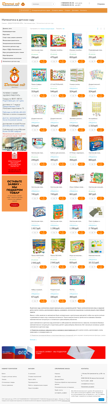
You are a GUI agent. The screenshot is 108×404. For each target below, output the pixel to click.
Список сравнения (7, 385)
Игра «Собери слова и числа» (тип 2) (77, 187)
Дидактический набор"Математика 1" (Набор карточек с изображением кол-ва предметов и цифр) (96, 84)
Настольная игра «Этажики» (75, 221)
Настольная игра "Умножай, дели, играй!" (56, 187)
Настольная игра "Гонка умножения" (38, 187)
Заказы (4, 379)
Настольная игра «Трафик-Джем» (94, 153)
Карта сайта (32, 379)
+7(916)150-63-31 (67, 5)
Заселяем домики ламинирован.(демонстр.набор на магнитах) (76, 118)
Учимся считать (75, 84)
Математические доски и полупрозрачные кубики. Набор (94, 255)
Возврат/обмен (59, 379)
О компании (31, 374)
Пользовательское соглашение (64, 387)
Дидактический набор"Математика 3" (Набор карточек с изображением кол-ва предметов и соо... (58, 118)
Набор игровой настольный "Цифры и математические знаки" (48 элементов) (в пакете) (39, 290)
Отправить (14, 205)
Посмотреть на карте (87, 387)
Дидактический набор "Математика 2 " (38, 118)
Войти (3, 374)
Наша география (33, 388)
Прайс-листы (59, 390)
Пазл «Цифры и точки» (94, 221)
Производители (33, 382)
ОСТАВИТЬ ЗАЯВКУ (61, 393)
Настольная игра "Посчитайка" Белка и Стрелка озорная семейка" (38, 50)
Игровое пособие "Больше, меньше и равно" (57, 50)
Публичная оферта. (66, 401)
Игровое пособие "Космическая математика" (75, 50)
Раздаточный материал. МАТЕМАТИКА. (55, 290)
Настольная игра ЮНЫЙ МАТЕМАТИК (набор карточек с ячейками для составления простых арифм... (38, 153)
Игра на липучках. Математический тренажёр (76, 255)
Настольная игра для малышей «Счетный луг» (96, 187)
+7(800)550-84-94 (67, 3)
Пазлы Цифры (36, 84)
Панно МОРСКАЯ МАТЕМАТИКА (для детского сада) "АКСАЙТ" (38, 255)
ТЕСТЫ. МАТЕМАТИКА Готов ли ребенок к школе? (77, 290)
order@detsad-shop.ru (87, 384)
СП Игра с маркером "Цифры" (77, 153)
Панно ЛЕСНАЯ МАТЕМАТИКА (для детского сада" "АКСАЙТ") (57, 255)
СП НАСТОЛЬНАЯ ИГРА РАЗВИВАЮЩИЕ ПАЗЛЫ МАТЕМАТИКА (56, 84)
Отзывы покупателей (34, 376)
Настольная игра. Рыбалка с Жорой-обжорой (37, 221)
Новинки (57, 374)
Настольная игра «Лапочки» (56, 221)
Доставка (58, 376)
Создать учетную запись (9, 376)
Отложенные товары (8, 382)
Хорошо (101, 399)
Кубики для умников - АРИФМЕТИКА (58, 153)
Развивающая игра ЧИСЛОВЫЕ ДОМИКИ (96, 50)
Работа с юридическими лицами (38, 385)
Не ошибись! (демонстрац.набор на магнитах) (96, 118)
